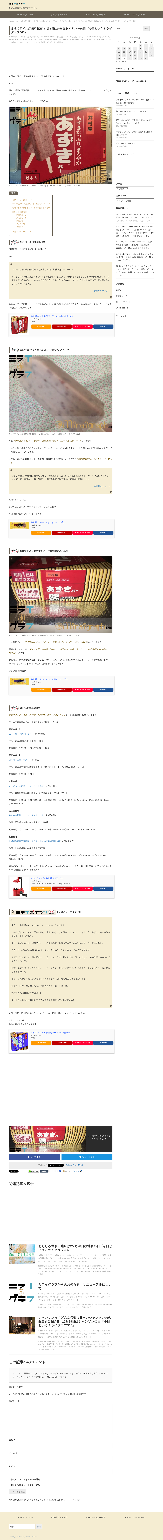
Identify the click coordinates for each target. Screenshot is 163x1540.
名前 (12, 1440)
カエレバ (40, 319)
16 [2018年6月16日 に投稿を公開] (146, 52)
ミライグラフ (28, 42)
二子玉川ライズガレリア (20, 734)
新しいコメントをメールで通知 (25, 1479)
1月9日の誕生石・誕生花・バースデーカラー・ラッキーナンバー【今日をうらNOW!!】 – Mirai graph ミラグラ (135, 233)
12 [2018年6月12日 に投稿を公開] (124, 52)
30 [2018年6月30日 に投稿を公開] (146, 58)
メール (13, 1453)
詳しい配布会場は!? (20, 212)
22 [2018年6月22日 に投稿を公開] (141, 55)
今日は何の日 (51, 42)
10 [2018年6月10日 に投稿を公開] (152, 49)
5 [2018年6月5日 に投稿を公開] (124, 49)
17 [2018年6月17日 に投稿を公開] (152, 52)
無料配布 (60, 42)
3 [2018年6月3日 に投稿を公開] (151, 45)
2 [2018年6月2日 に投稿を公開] (146, 45)
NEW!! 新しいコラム (25, 15)
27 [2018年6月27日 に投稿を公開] (130, 58)
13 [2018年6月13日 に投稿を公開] (130, 52)
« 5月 (118, 62)
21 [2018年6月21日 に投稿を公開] (135, 55)
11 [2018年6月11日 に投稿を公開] (119, 52)
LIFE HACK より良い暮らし (73, 37)
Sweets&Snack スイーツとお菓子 (20, 39)
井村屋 (43, 42)
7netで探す (103, 326)
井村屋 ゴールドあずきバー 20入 (47, 522)
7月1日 (68, 39)
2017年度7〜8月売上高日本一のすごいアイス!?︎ (31, 204)
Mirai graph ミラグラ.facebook (131, 81)
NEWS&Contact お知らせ (134, 15)
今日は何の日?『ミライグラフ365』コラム (48, 39)
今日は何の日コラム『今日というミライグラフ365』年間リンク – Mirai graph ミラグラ (135, 272)
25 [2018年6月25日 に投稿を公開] (119, 58)
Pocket (76, 1171)
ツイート (119, 74)
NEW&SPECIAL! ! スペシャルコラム (96, 37)
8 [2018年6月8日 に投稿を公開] (140, 49)
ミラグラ (37, 42)
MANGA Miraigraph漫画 (95, 15)
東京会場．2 (21, 218)
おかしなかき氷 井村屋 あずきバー (47, 878)
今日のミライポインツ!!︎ (21, 232)
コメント (14, 1401)
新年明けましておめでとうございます (131, 111)
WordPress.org (122, 308)
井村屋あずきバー (102, 291)
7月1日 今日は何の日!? (22, 200)
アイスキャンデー (98, 39)
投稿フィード (121, 296)
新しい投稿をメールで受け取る (25, 1485)
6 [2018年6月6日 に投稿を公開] (129, 49)
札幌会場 (19, 227)
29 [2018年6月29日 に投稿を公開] (141, 58)
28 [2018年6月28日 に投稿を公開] (135, 58)
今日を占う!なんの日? (59, 15)
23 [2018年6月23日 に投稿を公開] (146, 55)
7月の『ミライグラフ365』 (30, 37)
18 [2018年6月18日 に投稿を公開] (119, 55)
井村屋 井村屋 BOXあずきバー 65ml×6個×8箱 (52, 316)
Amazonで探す (41, 326)
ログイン (119, 290)
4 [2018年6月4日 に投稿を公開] (118, 49)
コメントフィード (123, 302)
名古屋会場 (20, 224)
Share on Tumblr (44, 1171)
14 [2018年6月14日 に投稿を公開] (135, 52)
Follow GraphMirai (74, 1165)
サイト (12, 1466)
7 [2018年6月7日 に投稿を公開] (135, 49)
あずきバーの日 (85, 39)
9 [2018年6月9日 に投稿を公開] (146, 49)
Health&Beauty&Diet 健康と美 (52, 37)
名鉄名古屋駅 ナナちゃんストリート (26, 815)
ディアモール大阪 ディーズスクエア (26, 786)
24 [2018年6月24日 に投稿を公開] (152, 55)
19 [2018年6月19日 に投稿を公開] (124, 55)
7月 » (124, 62)
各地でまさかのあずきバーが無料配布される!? (31, 208)
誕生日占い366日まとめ (125, 143)
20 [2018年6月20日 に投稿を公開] (130, 55)
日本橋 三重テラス (18, 760)
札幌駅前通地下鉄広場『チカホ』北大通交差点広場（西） (35, 841)
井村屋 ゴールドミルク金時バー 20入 (49, 679)
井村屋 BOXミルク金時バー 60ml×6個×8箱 (50, 1032)
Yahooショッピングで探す (82, 326)
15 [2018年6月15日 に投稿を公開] (141, 52)
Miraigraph (75, 39)
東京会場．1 (21, 215)
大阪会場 (19, 221)
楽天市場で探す (61, 326)
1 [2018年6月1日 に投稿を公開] (140, 45)
